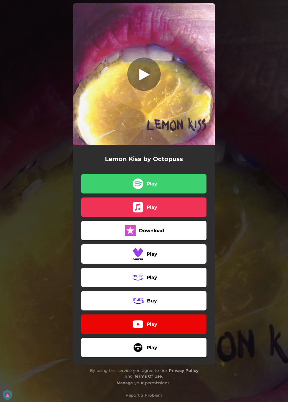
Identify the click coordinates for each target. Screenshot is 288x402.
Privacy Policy (183, 370)
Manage (125, 382)
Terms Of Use (148, 376)
